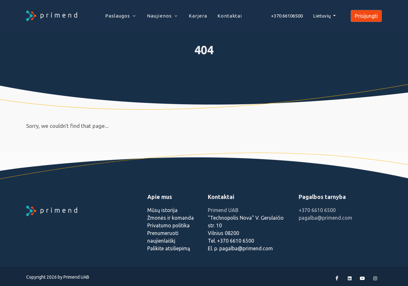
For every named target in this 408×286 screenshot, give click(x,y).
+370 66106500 (287, 15)
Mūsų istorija (162, 210)
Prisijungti (366, 16)
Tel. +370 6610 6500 (231, 241)
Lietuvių (322, 15)
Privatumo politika (168, 225)
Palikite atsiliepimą (168, 248)
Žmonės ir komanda (170, 218)
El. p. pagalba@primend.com (240, 248)
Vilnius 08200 (223, 233)
